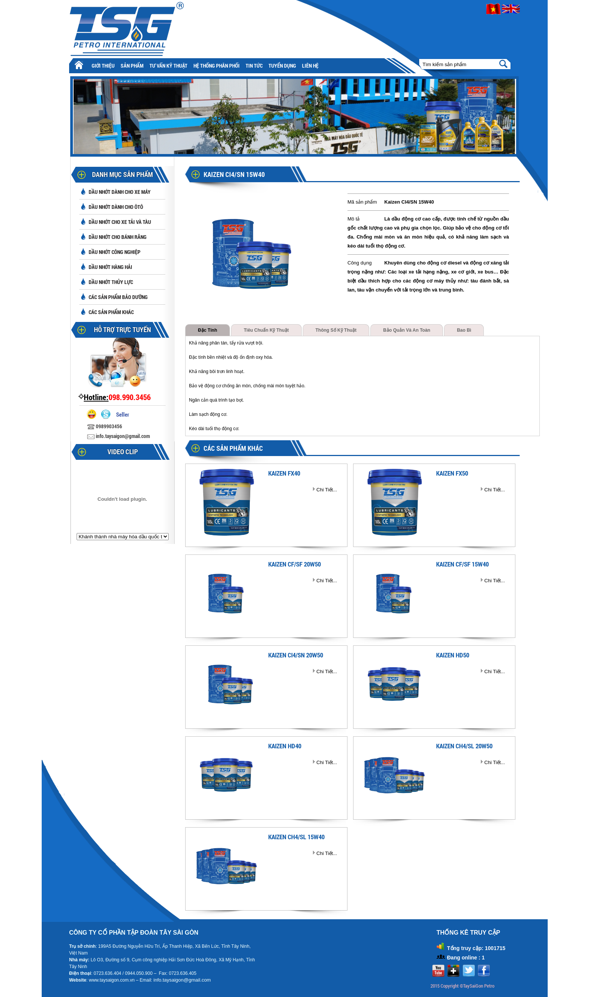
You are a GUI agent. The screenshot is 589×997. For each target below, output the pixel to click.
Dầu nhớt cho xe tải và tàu (120, 221)
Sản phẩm (132, 65)
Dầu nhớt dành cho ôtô (116, 206)
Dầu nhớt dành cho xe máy (120, 191)
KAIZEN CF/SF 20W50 (294, 564)
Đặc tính (207, 330)
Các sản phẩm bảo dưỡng (118, 297)
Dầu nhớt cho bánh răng (117, 236)
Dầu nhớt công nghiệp (114, 251)
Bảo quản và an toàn (406, 330)
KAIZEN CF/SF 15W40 (462, 564)
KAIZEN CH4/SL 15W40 (296, 836)
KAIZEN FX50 (452, 473)
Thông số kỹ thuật (336, 330)
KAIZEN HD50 (452, 655)
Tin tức (254, 65)
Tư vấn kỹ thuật (168, 65)
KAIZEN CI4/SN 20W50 (295, 655)
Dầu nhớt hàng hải (110, 266)
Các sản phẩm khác (111, 312)
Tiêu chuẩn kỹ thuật (266, 330)
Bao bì (464, 330)
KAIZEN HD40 (284, 746)
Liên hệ (310, 65)
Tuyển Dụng (282, 65)
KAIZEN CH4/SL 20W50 (464, 746)
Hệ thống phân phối (216, 65)
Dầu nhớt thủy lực (111, 282)
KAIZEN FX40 (284, 473)
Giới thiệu (103, 65)
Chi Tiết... (326, 489)
